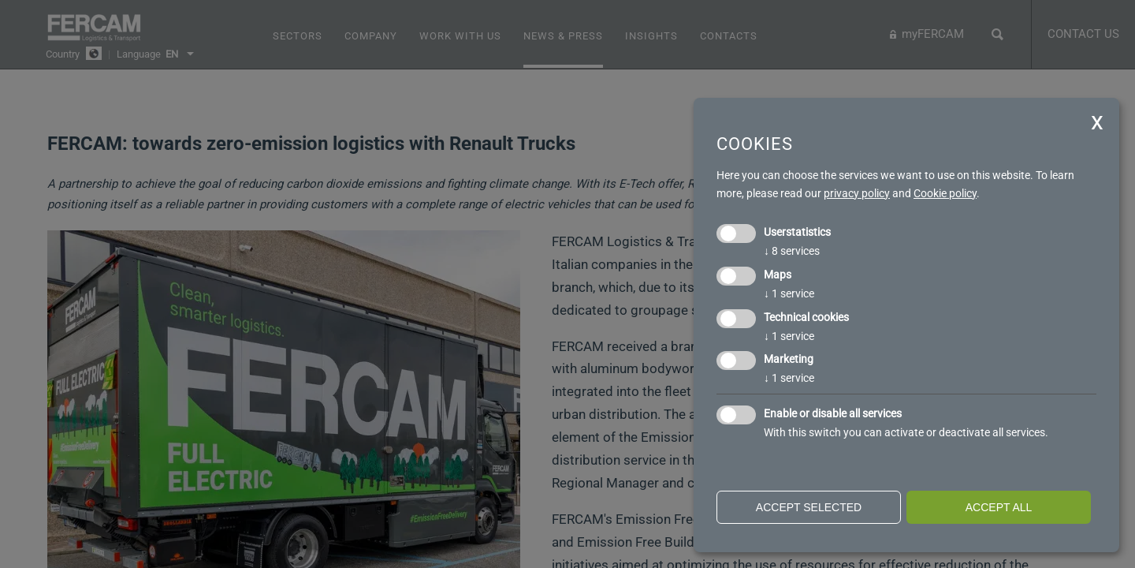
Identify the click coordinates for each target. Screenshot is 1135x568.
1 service (789, 293)
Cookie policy (945, 193)
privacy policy (857, 193)
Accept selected (808, 507)
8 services (792, 251)
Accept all (999, 507)
